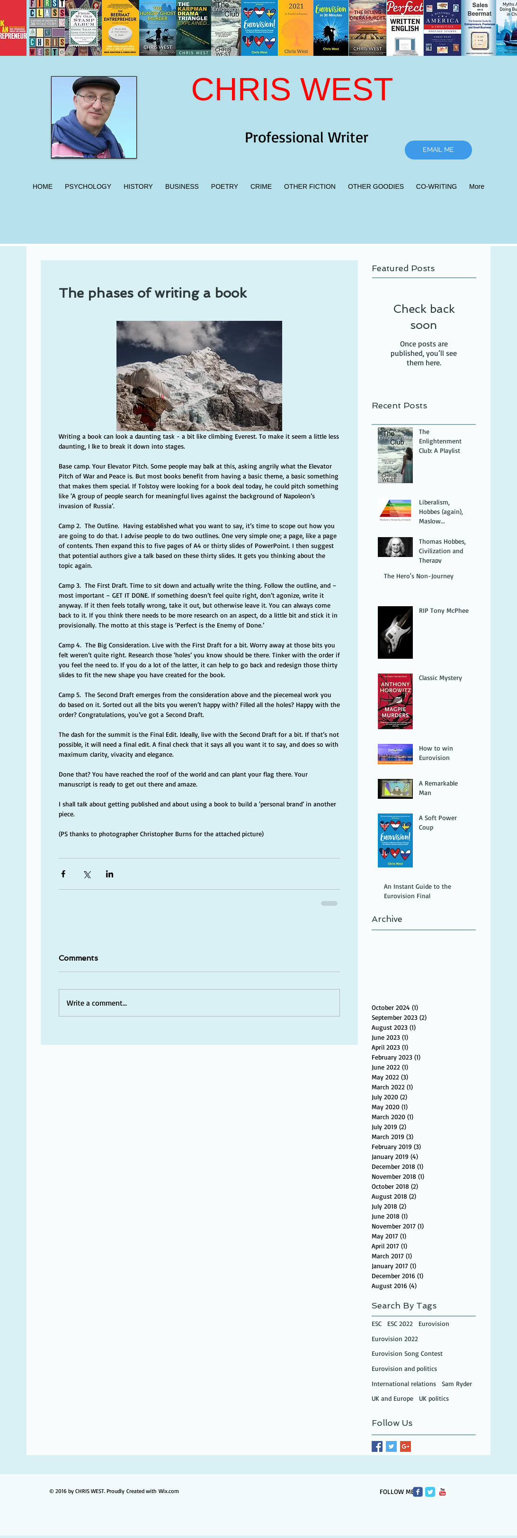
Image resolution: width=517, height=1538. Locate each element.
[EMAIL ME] (438, 150)
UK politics (434, 1398)
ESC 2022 (400, 1323)
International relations (404, 1383)
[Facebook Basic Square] (377, 1446)
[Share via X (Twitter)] (86, 873)
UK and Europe (392, 1398)
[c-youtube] (442, 1492)
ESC (377, 1323)
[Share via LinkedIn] (109, 873)
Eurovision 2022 (395, 1339)
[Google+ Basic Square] (405, 1446)
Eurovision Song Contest (407, 1353)
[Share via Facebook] (63, 873)
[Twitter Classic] (430, 1492)
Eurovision (434, 1323)
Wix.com (169, 1490)
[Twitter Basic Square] (391, 1446)
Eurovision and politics (404, 1368)
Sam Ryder (457, 1383)
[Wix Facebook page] (418, 1492)
